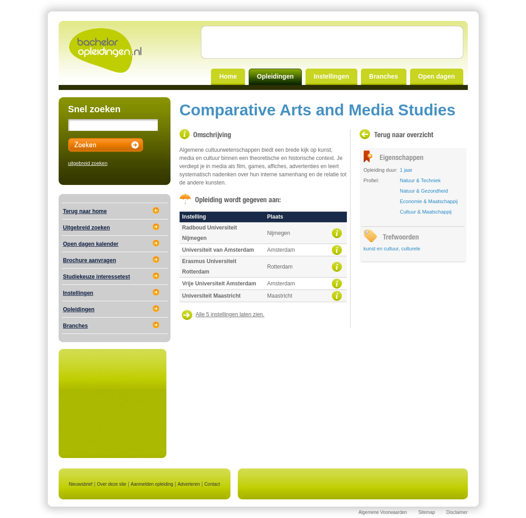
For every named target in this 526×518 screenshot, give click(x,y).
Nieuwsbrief (80, 484)
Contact (212, 484)
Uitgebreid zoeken (86, 227)
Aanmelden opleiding (151, 484)
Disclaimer (457, 512)
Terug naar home (85, 211)
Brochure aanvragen (89, 260)
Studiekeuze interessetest (96, 277)
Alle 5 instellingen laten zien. (229, 314)
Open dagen (436, 76)
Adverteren (189, 484)
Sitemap (426, 512)
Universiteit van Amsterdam (218, 250)
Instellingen (331, 76)
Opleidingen (275, 76)
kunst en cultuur (381, 248)
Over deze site (111, 484)
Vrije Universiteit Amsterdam (219, 283)
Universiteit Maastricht (211, 296)
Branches (383, 76)
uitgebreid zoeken (88, 163)
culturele (411, 248)
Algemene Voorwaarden (382, 512)
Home (228, 76)
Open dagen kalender (91, 244)
